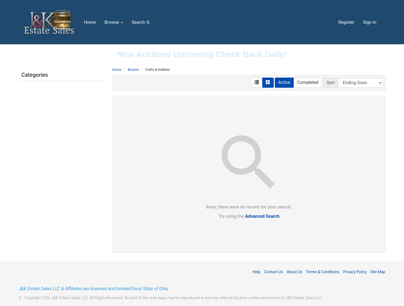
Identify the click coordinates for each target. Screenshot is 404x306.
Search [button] (142, 22)
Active (284, 82)
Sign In (369, 22)
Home (90, 22)
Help (257, 272)
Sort (331, 82)
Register (346, 22)
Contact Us (273, 272)
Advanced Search (262, 216)
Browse (114, 22)
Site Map (377, 272)
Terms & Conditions (322, 272)
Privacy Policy (355, 272)
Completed (308, 82)
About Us (294, 272)
